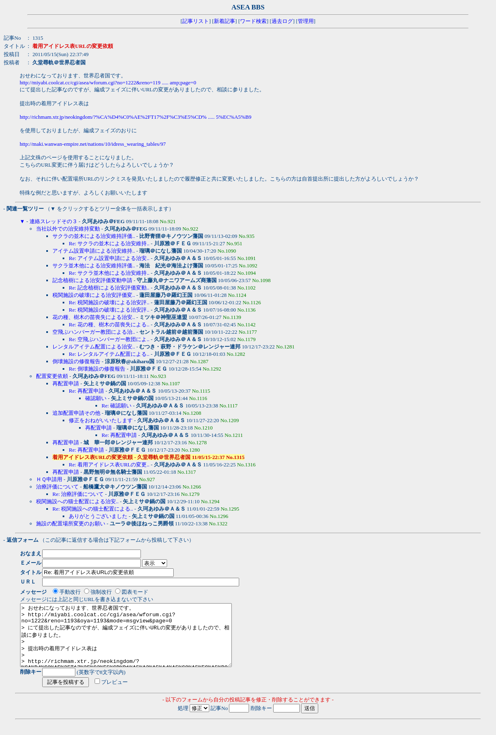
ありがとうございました (98, 516)
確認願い (95, 398)
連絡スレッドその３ (53, 221)
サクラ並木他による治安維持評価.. (93, 265)
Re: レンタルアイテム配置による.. (109, 354)
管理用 (306, 21)
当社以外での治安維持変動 (68, 229)
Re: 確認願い (116, 406)
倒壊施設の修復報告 (76, 361)
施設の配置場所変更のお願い (70, 523)
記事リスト (195, 21)
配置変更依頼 (52, 376)
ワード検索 (253, 21)
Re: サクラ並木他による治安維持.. (109, 273)
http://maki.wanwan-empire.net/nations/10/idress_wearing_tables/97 (93, 144)
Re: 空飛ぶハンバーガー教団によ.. (109, 339)
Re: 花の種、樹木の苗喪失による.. (109, 324)
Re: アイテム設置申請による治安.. (109, 258)
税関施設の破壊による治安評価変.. (93, 295)
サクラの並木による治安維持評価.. (93, 236)
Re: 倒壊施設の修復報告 (97, 369)
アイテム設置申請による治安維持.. (93, 251)
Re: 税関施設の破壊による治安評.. (109, 302)
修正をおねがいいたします (101, 420)
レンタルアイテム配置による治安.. (93, 347)
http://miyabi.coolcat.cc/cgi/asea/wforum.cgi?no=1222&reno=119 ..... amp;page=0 (108, 82)
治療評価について (57, 487)
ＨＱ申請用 (49, 479)
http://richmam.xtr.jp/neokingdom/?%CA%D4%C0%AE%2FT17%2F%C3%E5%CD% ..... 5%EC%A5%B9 (135, 117)
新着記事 (224, 21)
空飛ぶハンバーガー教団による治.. (93, 332)
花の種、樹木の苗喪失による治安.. (93, 317)
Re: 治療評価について (78, 494)
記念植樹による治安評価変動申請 (92, 280)
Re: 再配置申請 (86, 391)
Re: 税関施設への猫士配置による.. (92, 509)
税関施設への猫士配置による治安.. (77, 501)
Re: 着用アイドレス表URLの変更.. (109, 464)
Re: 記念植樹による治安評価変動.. (109, 288)
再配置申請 (65, 383)
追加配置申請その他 (76, 413)
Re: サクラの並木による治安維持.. (109, 243)
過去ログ (282, 21)
